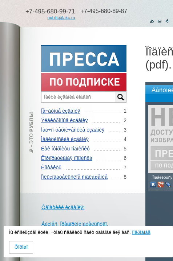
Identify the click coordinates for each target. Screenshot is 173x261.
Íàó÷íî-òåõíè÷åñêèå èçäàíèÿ (72, 130)
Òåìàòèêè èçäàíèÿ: (62, 207)
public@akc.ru (61, 17)
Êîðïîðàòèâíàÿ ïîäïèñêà (66, 158)
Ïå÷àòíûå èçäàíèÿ (60, 111)
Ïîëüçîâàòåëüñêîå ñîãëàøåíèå (74, 177)
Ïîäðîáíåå (141, 232)
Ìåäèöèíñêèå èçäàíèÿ (65, 139)
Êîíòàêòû (51, 167)
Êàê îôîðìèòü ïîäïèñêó (65, 149)
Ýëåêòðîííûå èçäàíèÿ (64, 120)
